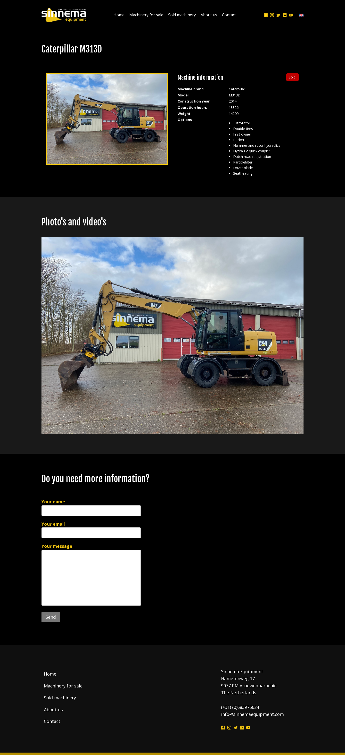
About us (209, 14)
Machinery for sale (146, 14)
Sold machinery (182, 14)
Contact (229, 14)
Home (119, 14)
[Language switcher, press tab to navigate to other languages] (300, 15)
